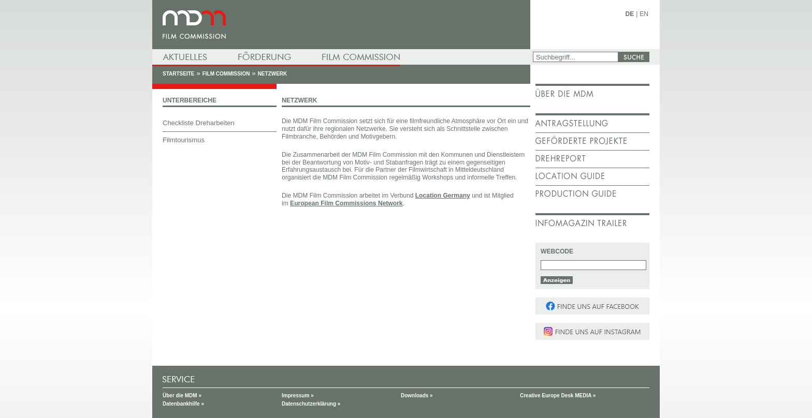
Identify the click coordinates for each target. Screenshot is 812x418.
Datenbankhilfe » (183, 404)
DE (630, 14)
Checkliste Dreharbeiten (199, 123)
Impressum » (298, 395)
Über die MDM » (182, 395)
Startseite (178, 74)
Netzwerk (272, 74)
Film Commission (226, 74)
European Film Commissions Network (346, 203)
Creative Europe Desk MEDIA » (558, 395)
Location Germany (442, 195)
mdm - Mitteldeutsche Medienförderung (341, 24)
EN (644, 14)
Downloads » (417, 395)
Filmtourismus (184, 140)
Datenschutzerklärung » (311, 404)
